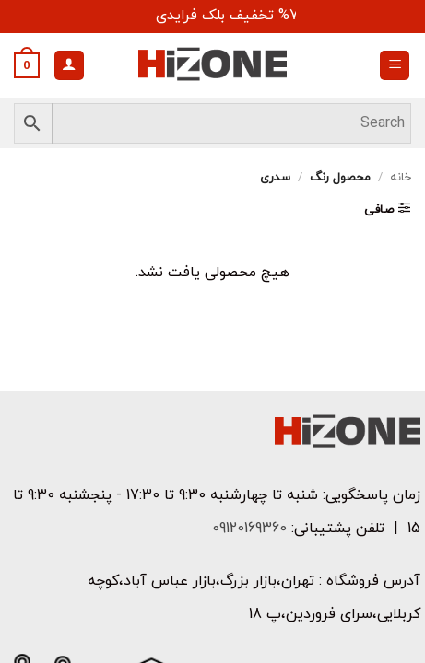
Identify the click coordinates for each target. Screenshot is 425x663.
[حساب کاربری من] (69, 66)
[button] (394, 66)
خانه (400, 177)
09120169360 (247, 528)
